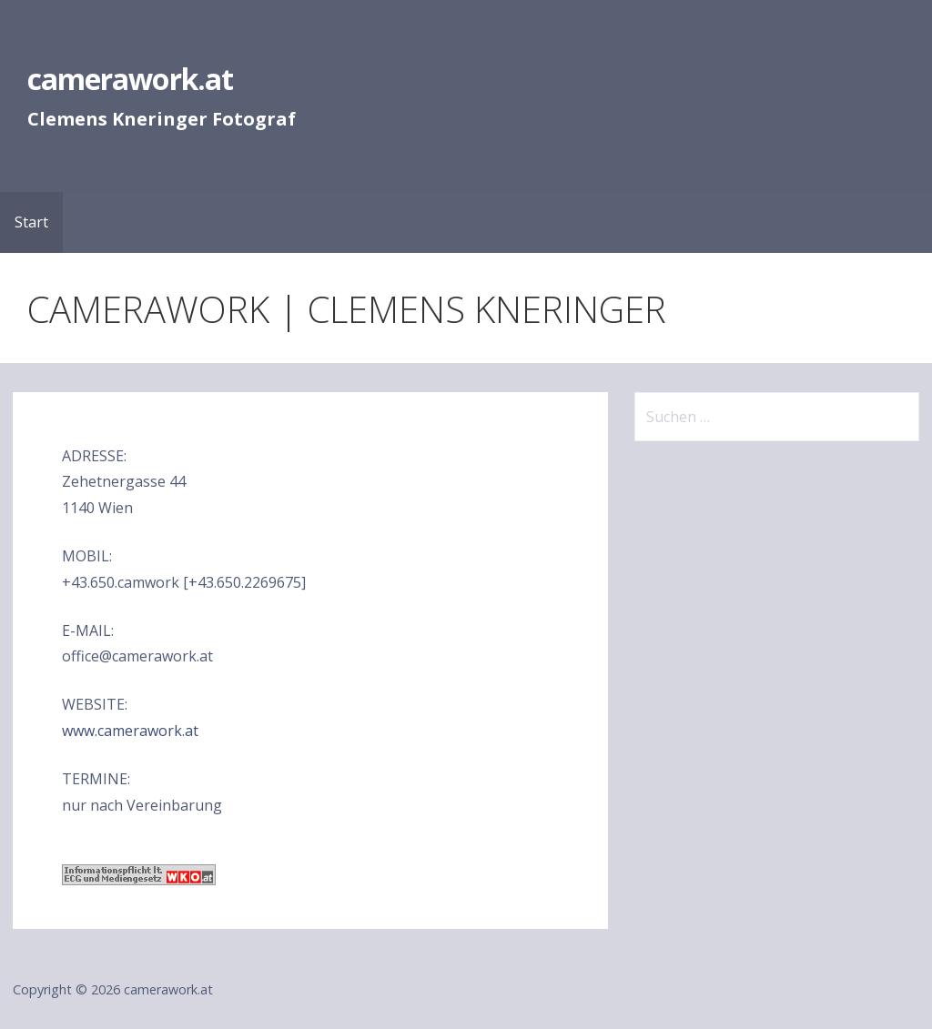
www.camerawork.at (130, 731)
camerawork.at (130, 78)
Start (31, 222)
